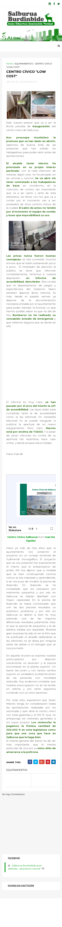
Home (10, 69)
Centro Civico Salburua (24, 557)
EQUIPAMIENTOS (25, 69)
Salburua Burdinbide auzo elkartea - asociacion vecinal (26, 895)
